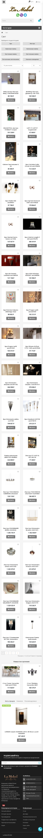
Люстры (32, 43)
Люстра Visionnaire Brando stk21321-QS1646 (32, 530)
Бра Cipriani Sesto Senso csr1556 (10, 238)
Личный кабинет (6, 811)
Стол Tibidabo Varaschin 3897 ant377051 (32, 685)
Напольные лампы (32, 49)
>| (17, 653)
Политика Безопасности (30, 817)
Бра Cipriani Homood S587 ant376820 (32, 201)
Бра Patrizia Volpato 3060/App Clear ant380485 (10, 311)
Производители (5, 817)
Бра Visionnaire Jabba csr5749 (11, 420)
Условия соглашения (29, 820)
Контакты (25, 822)
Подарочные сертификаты (8, 820)
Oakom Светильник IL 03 (11, 165)
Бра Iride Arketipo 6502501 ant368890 (32, 274)
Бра (11, 43)
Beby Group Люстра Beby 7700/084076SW (10, 92)
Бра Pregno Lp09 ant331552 (11, 347)
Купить (11, 100)
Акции (3, 825)
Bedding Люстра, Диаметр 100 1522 (32, 92)
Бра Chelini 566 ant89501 (10, 201)
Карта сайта (26, 825)
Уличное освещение (32, 59)
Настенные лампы (11, 54)
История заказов (6, 814)
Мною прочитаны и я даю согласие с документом (19, 767)
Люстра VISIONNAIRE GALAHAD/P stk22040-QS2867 (11, 602)
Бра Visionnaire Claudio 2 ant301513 (32, 383)
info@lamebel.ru (30, 783)
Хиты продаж (10, 701)
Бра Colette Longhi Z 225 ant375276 (32, 238)
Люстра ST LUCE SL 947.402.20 (32, 456)
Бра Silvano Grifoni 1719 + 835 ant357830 (32, 347)
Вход (38, 2)
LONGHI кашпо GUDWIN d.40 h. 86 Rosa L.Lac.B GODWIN (21, 732)
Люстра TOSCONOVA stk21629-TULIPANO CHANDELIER (32, 493)
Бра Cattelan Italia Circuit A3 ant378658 (32, 165)
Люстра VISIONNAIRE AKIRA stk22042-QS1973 (11, 530)
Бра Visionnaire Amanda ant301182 (11, 383)
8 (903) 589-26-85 (30, 779)
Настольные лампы (32, 54)
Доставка (25, 814)
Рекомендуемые (31, 701)
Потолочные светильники (10, 59)
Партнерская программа (8, 822)
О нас (24, 811)
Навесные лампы (10, 49)
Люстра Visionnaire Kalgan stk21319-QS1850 (32, 602)
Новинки (20, 701)
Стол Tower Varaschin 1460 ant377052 (11, 684)
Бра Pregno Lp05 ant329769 (32, 311)
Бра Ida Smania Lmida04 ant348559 (11, 274)
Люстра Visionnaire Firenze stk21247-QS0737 (32, 566)
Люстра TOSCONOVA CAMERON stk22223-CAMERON (11, 493)
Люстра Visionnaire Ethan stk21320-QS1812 (11, 566)
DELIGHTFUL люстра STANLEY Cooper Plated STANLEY (10, 129)
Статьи (25, 828)
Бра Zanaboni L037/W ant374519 (32, 420)
